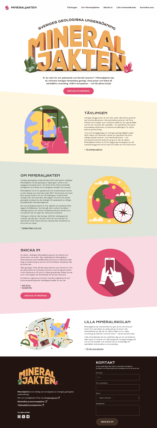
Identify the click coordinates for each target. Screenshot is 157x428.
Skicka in (107, 422)
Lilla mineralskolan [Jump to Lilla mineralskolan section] (127, 7)
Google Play (27, 288)
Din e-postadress (102, 383)
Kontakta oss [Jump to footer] (148, 7)
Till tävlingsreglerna (94, 149)
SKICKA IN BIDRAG (78, 91)
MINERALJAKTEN (24, 7)
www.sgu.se (53, 398)
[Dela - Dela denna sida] (28, 418)
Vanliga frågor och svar (31, 228)
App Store (26, 285)
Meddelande (100, 403)
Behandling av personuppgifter (32, 401)
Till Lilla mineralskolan (95, 349)
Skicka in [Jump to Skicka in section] (109, 7)
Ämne (98, 393)
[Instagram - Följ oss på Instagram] (19, 418)
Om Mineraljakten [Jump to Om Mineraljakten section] (91, 7)
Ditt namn (99, 373)
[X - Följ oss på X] (23, 418)
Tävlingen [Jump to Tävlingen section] (73, 7)
